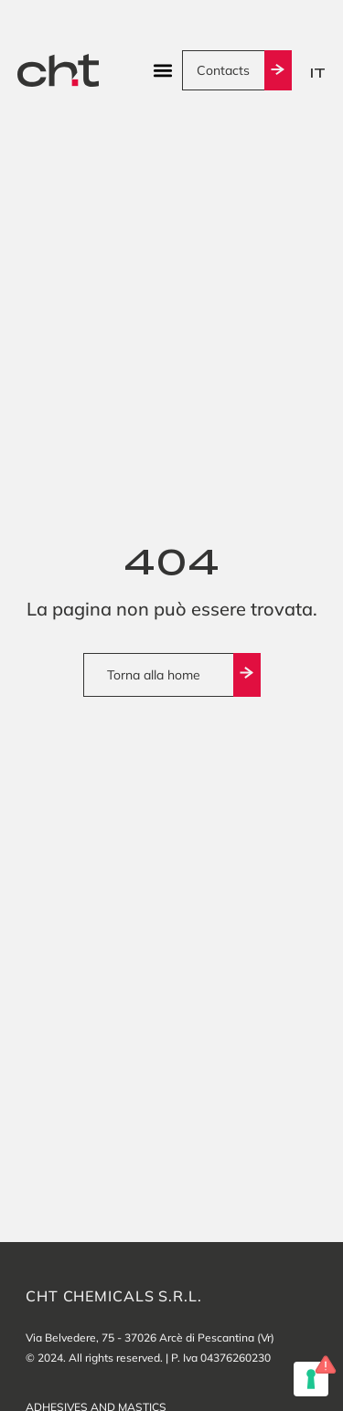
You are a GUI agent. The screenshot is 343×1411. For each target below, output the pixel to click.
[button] (163, 71)
